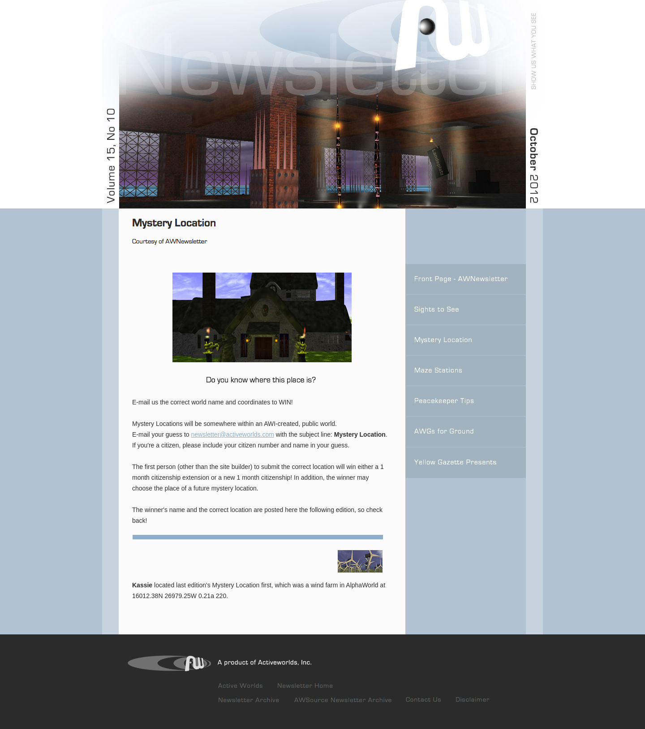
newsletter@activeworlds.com (232, 434)
